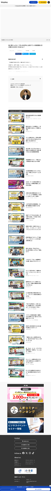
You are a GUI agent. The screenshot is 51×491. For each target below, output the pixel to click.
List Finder (16, 481)
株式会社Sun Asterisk (29, 175)
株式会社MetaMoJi (29, 207)
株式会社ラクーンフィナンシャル (32, 142)
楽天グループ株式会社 (30, 364)
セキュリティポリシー (30, 462)
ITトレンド (16, 479)
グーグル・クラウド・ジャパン (31, 197)
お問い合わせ (25, 441)
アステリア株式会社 (29, 220)
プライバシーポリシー (30, 460)
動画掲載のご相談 (26, 448)
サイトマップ (17, 465)
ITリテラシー (20, 50)
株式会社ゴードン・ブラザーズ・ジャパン (33, 118)
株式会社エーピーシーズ (30, 353)
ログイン (13, 489)
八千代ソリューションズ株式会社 (32, 319)
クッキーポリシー (29, 463)
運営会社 (16, 460)
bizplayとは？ (17, 463)
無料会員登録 (38, 489)
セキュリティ (12, 50)
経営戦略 (27, 50)
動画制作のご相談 (25, 444)
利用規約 (16, 462)
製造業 (33, 50)
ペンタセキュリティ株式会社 (31, 308)
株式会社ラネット (29, 131)
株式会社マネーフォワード (30, 375)
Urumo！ (28, 479)
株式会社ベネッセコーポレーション (32, 275)
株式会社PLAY (28, 286)
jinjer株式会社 (28, 329)
